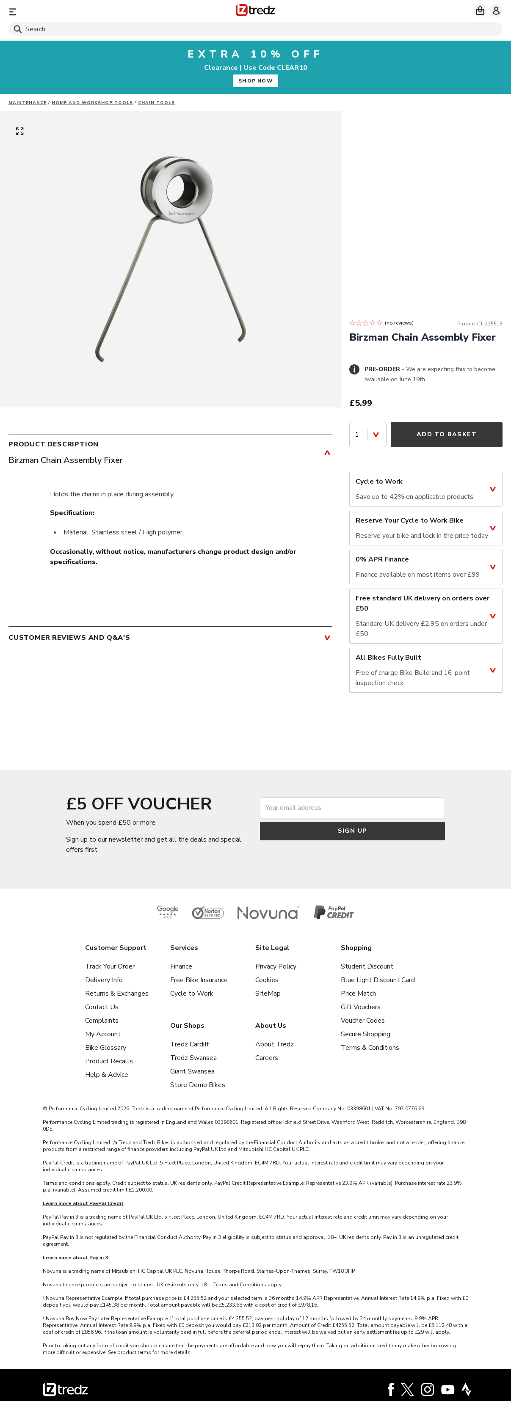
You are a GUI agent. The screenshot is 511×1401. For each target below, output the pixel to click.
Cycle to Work (191, 993)
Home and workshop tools (92, 103)
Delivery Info (104, 980)
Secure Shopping (365, 1034)
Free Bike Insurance (199, 980)
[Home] (255, 11)
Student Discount (367, 966)
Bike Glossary (105, 1047)
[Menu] (89, 11)
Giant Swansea (192, 1071)
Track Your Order (110, 966)
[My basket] (480, 10)
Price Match (358, 993)
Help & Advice (106, 1074)
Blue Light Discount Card (378, 980)
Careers (266, 1057)
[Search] (255, 29)
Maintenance (27, 103)
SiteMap (268, 993)
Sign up (352, 831)
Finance (181, 966)
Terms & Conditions (370, 1047)
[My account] (496, 10)
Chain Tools (156, 103)
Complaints (102, 1020)
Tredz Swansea (193, 1057)
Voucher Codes (363, 1020)
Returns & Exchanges (117, 993)
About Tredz (274, 1044)
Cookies (267, 980)
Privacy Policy (275, 966)
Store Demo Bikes (197, 1085)
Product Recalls (109, 1061)
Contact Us (102, 1007)
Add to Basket (447, 434)
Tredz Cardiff (189, 1044)
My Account (103, 1034)
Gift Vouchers (361, 1007)
